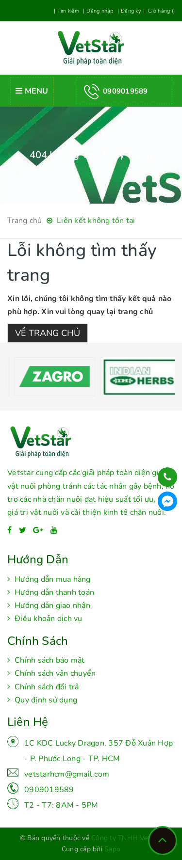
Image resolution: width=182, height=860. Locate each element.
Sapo (112, 849)
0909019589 (49, 789)
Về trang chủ (47, 333)
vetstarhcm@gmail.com (66, 774)
